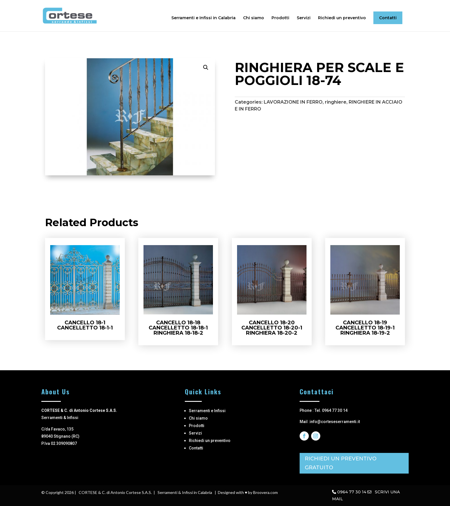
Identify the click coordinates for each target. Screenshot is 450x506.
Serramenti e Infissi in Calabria (203, 18)
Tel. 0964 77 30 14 (331, 410)
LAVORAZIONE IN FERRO (293, 102)
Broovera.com (265, 492)
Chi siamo (253, 18)
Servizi (304, 18)
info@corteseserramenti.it (335, 421)
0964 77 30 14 (351, 492)
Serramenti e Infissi (207, 410)
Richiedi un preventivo (342, 18)
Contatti (388, 17)
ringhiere (335, 102)
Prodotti (280, 18)
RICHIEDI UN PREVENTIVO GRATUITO (341, 463)
